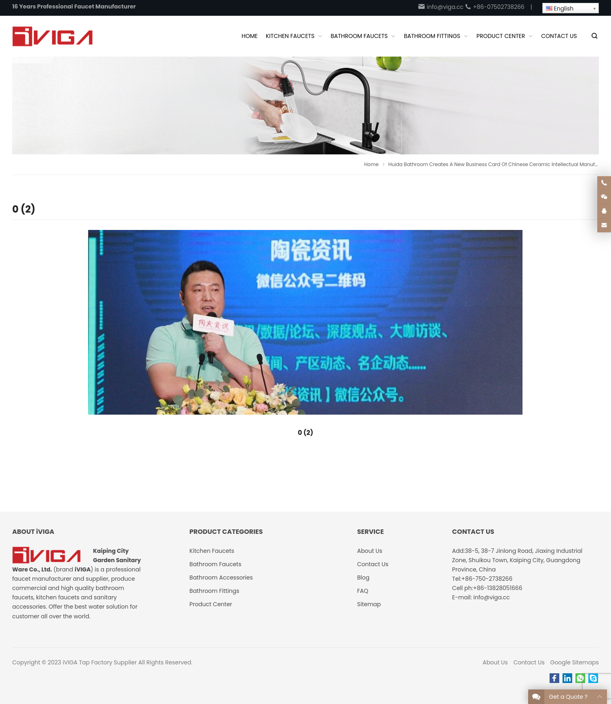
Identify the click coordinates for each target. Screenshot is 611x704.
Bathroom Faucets (215, 564)
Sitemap (369, 604)
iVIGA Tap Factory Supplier (100, 662)
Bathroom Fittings (214, 591)
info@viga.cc (440, 7)
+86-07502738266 (494, 7)
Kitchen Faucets (212, 551)
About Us (495, 662)
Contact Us (528, 662)
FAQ (363, 591)
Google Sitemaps (574, 662)
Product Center (211, 604)
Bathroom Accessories (221, 577)
